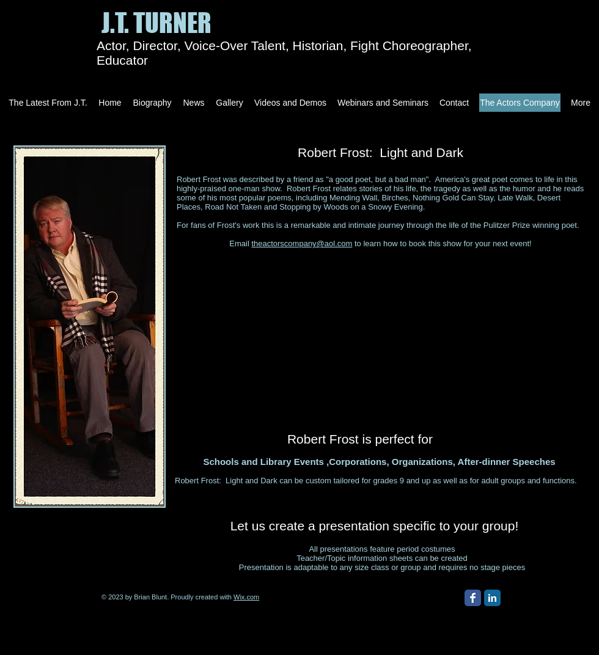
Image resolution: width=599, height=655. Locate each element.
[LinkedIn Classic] (492, 598)
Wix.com (246, 597)
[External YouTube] (360, 329)
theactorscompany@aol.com (301, 243)
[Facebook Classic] (473, 598)
